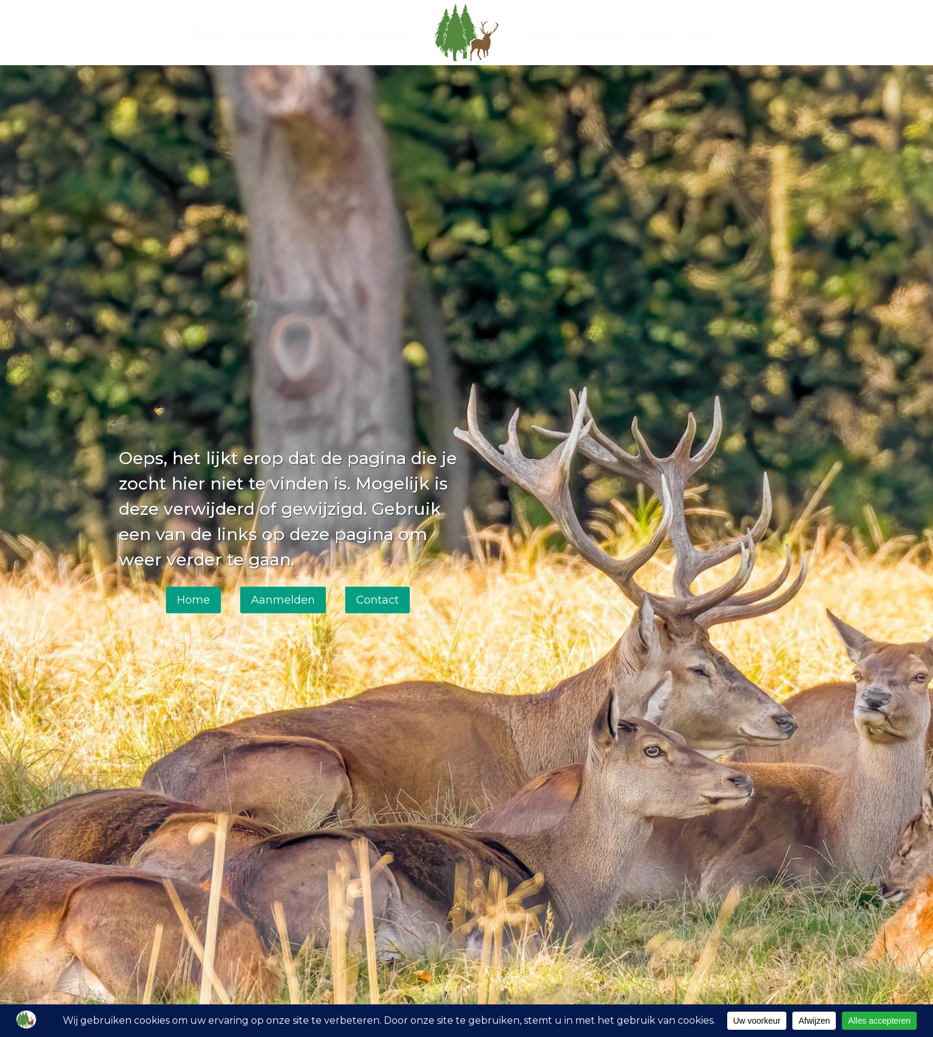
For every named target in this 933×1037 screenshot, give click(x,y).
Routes (541, 32)
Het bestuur (268, 32)
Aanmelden (382, 32)
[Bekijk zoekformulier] (803, 32)
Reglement (597, 32)
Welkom (207, 32)
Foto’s (702, 32)
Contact (655, 32)
